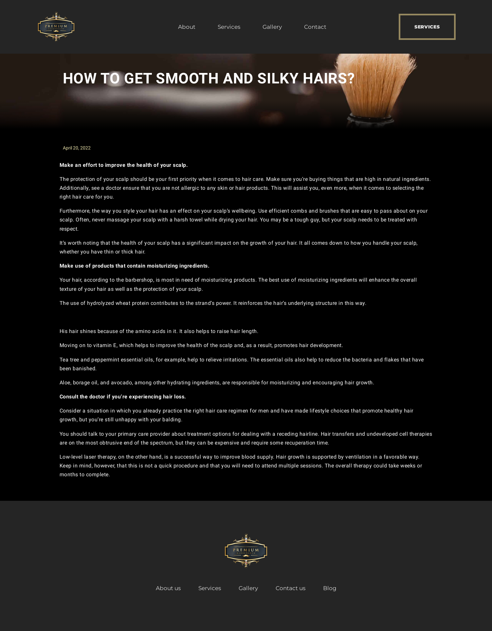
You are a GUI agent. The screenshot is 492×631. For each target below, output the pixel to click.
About (186, 27)
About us (168, 588)
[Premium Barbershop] (56, 27)
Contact (315, 27)
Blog (330, 588)
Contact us (290, 588)
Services (229, 27)
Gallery (272, 27)
